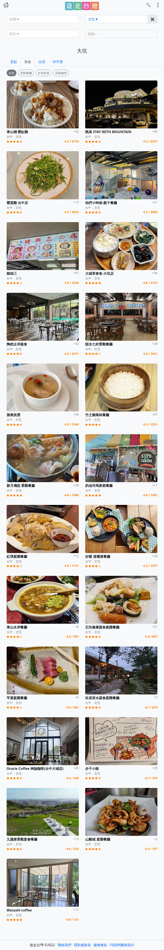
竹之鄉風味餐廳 (97, 414)
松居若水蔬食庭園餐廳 (102, 698)
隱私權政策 (82, 945)
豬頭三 (12, 273)
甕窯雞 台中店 (17, 202)
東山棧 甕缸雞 (17, 131)
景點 (13, 61)
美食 (27, 61)
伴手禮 (58, 61)
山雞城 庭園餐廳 (97, 839)
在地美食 (44, 73)
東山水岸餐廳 (17, 627)
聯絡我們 (64, 945)
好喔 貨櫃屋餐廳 (97, 556)
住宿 (41, 61)
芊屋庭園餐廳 (17, 698)
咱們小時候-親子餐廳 (101, 202)
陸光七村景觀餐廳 (99, 344)
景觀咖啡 (61, 73)
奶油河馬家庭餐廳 (99, 485)
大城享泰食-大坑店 (99, 273)
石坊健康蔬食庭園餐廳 (102, 627)
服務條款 (100, 945)
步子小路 (92, 768)
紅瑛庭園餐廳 (17, 556)
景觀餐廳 (26, 73)
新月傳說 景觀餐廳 (21, 485)
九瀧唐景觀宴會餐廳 (22, 839)
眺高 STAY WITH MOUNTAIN (108, 131)
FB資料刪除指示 (122, 945)
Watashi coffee (19, 910)
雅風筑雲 (13, 414)
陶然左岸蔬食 (17, 344)
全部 (12, 73)
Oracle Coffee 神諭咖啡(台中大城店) (35, 768)
